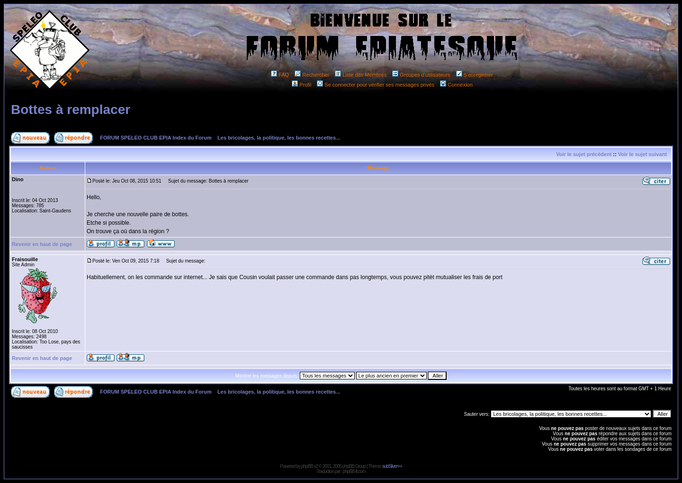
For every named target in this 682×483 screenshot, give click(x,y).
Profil (301, 85)
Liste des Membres (360, 75)
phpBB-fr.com (354, 471)
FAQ (280, 75)
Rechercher (312, 75)
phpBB (307, 466)
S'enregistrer (474, 75)
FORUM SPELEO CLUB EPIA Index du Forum (156, 138)
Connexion (456, 85)
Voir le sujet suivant (642, 154)
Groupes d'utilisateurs (421, 75)
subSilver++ (392, 466)
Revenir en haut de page (42, 244)
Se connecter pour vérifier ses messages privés (375, 85)
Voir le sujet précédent (583, 154)
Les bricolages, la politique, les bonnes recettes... (278, 138)
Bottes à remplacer (70, 109)
